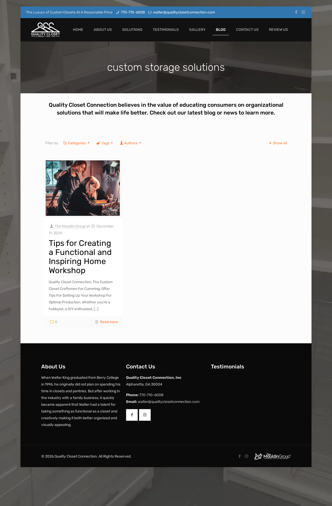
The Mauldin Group (70, 226)
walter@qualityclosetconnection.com (184, 12)
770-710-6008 (133, 12)
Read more (109, 322)
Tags (105, 143)
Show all (277, 143)
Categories (76, 143)
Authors (130, 143)
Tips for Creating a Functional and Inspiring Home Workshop (80, 256)
